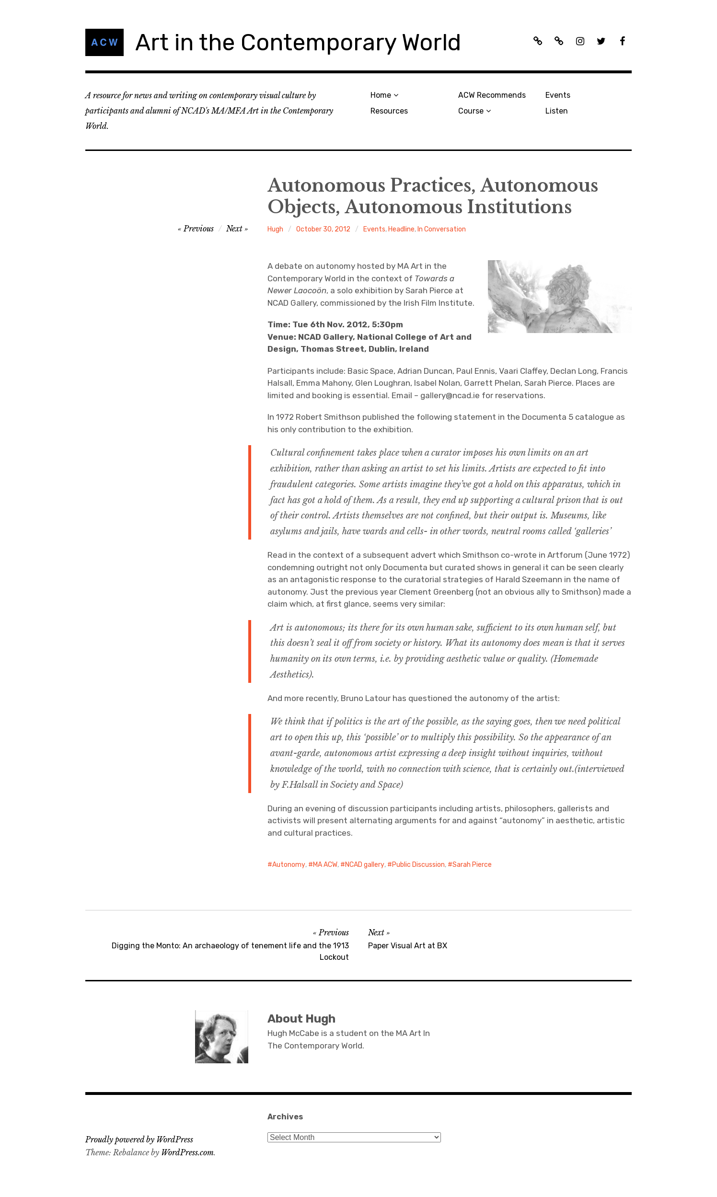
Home (380, 95)
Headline (401, 229)
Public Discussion (418, 865)
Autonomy (288, 865)
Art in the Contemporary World (298, 42)
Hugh (275, 229)
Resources (389, 110)
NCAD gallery (364, 865)
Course (471, 110)
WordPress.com (187, 1152)
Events (557, 95)
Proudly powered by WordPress (139, 1139)
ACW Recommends (492, 95)
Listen (556, 110)
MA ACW (325, 865)
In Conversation (441, 229)
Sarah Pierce (472, 865)
